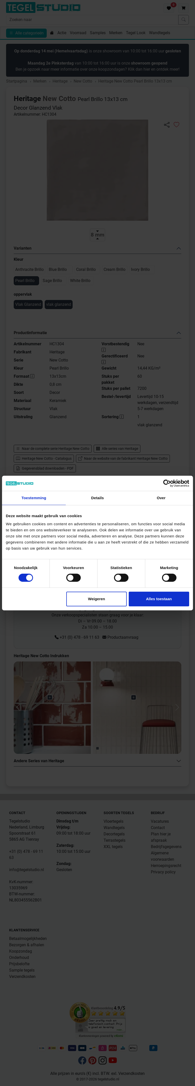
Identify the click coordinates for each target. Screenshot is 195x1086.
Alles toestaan (159, 599)
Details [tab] (97, 498)
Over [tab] (161, 498)
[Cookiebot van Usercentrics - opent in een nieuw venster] (167, 483)
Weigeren (96, 599)
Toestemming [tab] (34, 498)
